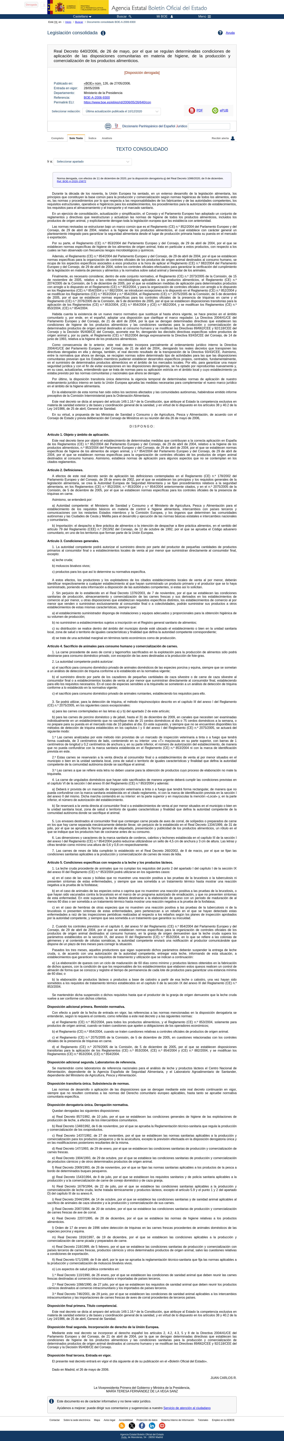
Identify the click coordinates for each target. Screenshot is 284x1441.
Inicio (68, 21)
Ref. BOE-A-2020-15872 (71, 181)
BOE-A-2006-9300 (97, 97)
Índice (92, 138)
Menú (204, 16)
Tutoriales (203, 1420)
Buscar (79, 21)
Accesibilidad (126, 1420)
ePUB (224, 110)
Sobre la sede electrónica (77, 1420)
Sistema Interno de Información (177, 1420)
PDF (200, 110)
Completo (57, 138)
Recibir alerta (223, 138)
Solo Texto (76, 138)
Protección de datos (146, 1420)
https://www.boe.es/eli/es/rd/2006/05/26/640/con (117, 102)
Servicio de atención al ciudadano (187, 1408)
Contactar (55, 1420)
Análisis (107, 138)
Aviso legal (109, 1420)
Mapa (97, 1420)
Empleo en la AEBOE (223, 1420)
